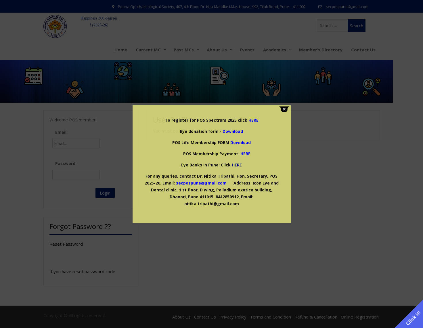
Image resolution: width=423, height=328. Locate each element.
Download (233, 131)
